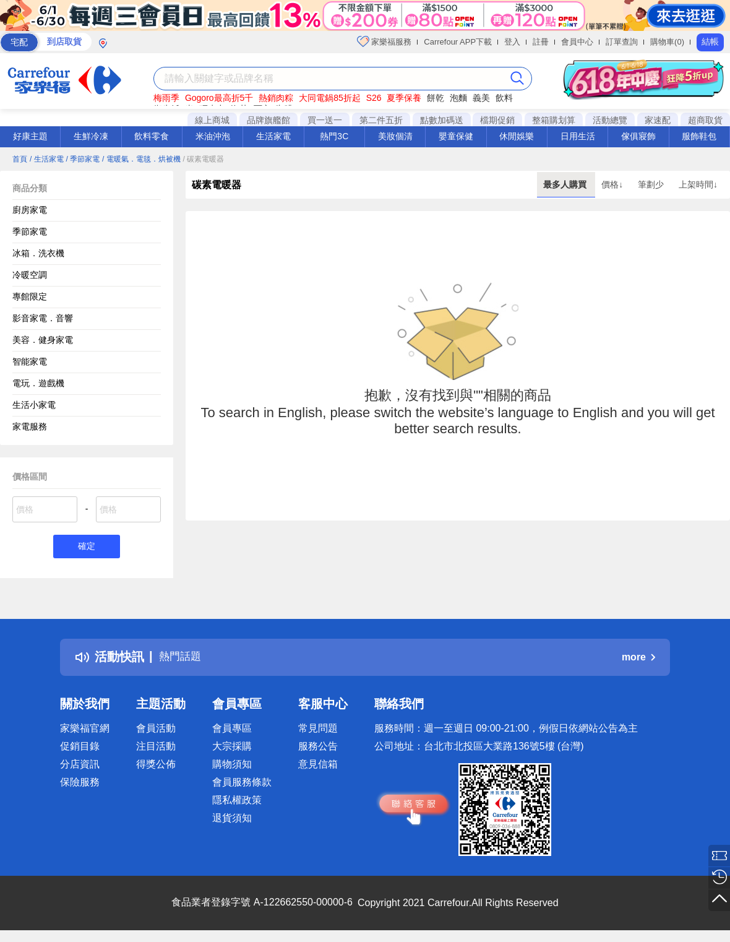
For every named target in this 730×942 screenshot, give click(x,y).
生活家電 (273, 136)
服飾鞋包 (699, 136)
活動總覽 (610, 120)
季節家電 (29, 231)
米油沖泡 (212, 136)
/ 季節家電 (83, 159)
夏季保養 (404, 98)
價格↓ (613, 184)
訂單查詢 (622, 41)
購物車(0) (667, 41)
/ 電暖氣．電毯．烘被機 (141, 159)
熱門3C (334, 136)
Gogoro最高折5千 (219, 98)
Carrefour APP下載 (458, 41)
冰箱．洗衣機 (38, 253)
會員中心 (577, 41)
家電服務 (29, 426)
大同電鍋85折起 (330, 98)
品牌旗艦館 (268, 120)
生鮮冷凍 (91, 136)
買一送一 (324, 120)
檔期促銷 (497, 120)
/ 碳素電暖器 (204, 159)
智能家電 (29, 361)
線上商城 (212, 120)
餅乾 (435, 98)
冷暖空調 (29, 275)
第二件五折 (381, 120)
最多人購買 (566, 184)
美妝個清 (395, 136)
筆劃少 (652, 184)
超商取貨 (705, 120)
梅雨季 (166, 98)
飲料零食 (151, 136)
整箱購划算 (553, 120)
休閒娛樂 (516, 136)
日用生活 (577, 136)
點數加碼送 (441, 120)
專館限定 (29, 296)
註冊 (541, 41)
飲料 (504, 98)
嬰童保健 (456, 136)
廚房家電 (29, 210)
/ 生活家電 (47, 159)
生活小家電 (34, 405)
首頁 (19, 159)
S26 (374, 98)
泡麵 (458, 98)
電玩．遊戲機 (38, 383)
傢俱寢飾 (638, 136)
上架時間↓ (698, 184)
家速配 (658, 120)
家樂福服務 (384, 41)
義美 (481, 98)
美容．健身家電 (42, 340)
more (638, 659)
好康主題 (30, 136)
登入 (512, 41)
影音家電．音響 (42, 318)
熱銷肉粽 (276, 98)
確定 (87, 547)
